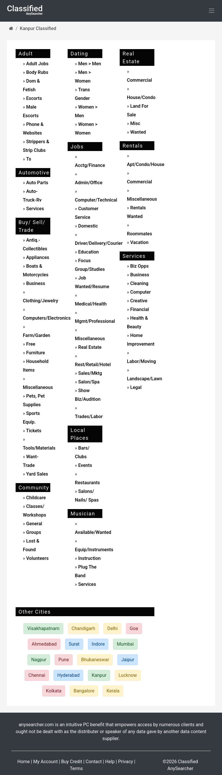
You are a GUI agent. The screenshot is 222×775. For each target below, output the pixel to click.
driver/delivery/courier (99, 243)
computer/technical (96, 200)
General (33, 523)
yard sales (36, 474)
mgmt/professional (95, 321)
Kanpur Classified (38, 28)
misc (134, 123)
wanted (137, 132)
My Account (45, 761)
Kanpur (99, 675)
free (30, 344)
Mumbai (125, 644)
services (34, 208)
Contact (94, 761)
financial (139, 309)
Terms (76, 768)
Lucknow (128, 675)
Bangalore (83, 691)
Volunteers (37, 558)
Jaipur (127, 659)
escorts (34, 98)
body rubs (37, 72)
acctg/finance (90, 165)
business (35, 283)
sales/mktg (89, 373)
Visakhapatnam (43, 628)
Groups (33, 532)
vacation (139, 242)
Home (23, 761)
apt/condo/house (145, 164)
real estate (89, 347)
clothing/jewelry (40, 300)
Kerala (112, 691)
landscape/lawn (144, 378)
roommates (139, 233)
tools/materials (39, 448)
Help (110, 761)
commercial (139, 80)
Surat (74, 644)
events (84, 465)
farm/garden (36, 335)
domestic (87, 226)
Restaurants (87, 482)
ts (28, 159)
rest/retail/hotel (93, 364)
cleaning (139, 283)
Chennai (36, 675)
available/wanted (93, 532)
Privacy (125, 761)
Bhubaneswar (95, 659)
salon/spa (88, 382)
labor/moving (141, 361)
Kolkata (54, 691)
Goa (134, 628)
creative (138, 300)
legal (135, 387)
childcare (35, 497)
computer (140, 292)
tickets (33, 430)
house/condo (141, 97)
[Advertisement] (189, 134)
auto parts (36, 182)
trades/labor (89, 416)
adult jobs (37, 63)
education (88, 252)
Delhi (112, 628)
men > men (89, 63)
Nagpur (38, 659)
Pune (63, 659)
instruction (89, 558)
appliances (37, 257)
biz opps (139, 266)
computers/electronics (47, 318)
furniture (35, 352)
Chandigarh (83, 628)
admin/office (88, 182)
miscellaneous (38, 387)
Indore (98, 644)
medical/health (91, 304)
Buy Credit (71, 761)
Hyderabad (68, 675)
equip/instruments (94, 549)
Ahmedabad (44, 644)
